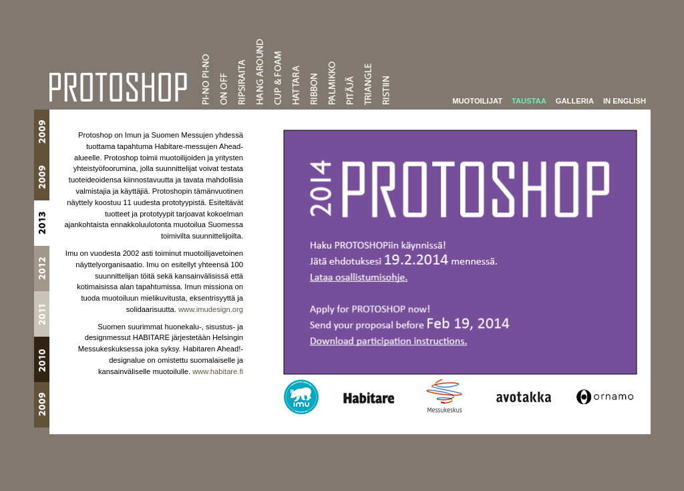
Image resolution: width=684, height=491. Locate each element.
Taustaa (529, 100)
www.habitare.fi (217, 370)
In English (624, 100)
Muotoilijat (477, 100)
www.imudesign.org (210, 308)
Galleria (575, 100)
